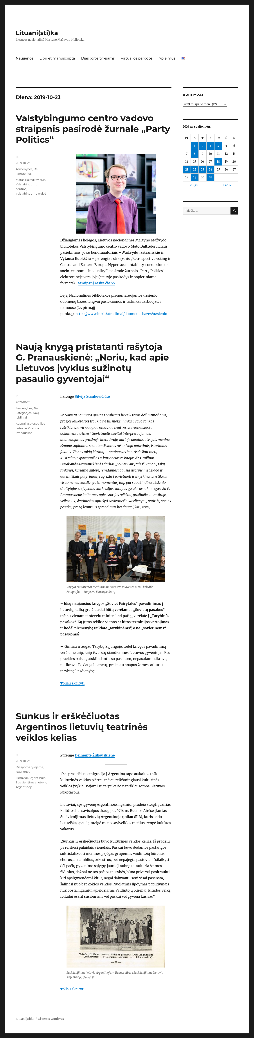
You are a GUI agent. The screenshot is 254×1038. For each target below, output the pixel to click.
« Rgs (194, 185)
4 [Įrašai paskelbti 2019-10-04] (218, 146)
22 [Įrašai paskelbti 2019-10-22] (194, 169)
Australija (22, 423)
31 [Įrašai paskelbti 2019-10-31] (210, 177)
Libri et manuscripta (57, 58)
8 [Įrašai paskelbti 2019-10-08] (194, 154)
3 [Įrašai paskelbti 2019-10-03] (210, 146)
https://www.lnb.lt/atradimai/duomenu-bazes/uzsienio (121, 313)
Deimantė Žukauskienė (95, 755)
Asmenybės (24, 169)
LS (17, 156)
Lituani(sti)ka (37, 33)
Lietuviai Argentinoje (30, 777)
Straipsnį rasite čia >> (96, 283)
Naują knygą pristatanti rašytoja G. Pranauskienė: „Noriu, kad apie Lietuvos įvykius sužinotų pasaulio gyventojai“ (92, 362)
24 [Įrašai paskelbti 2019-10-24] (210, 169)
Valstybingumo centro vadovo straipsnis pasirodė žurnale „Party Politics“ (93, 129)
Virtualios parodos (136, 58)
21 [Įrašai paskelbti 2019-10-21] (186, 169)
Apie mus (167, 58)
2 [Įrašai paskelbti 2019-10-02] (203, 146)
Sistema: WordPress (51, 1019)
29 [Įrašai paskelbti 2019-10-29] (194, 177)
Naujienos (24, 58)
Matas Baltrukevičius (30, 179)
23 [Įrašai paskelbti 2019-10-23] (202, 169)
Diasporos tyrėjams (98, 58)
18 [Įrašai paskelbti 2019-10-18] (218, 162)
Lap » (227, 185)
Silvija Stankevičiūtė (92, 396)
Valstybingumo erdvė (31, 193)
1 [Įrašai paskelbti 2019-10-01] (194, 146)
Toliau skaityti (72, 683)
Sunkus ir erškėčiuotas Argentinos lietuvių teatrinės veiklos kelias (82, 727)
